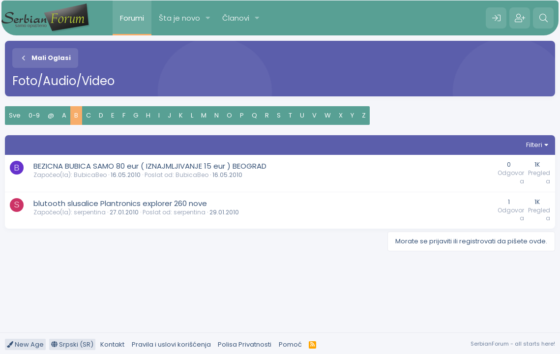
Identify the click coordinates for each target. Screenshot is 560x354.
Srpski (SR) (72, 344)
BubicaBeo (90, 175)
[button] (208, 17)
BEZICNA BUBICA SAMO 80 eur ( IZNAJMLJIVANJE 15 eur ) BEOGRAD (149, 166)
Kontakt (112, 344)
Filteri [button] (534, 144)
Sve (15, 115)
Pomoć (290, 344)
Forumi (132, 18)
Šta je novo (179, 18)
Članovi (235, 18)
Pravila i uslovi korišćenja (171, 344)
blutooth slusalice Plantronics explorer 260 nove (120, 203)
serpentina (90, 212)
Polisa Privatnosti (244, 344)
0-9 (34, 115)
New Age (25, 344)
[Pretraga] (543, 18)
